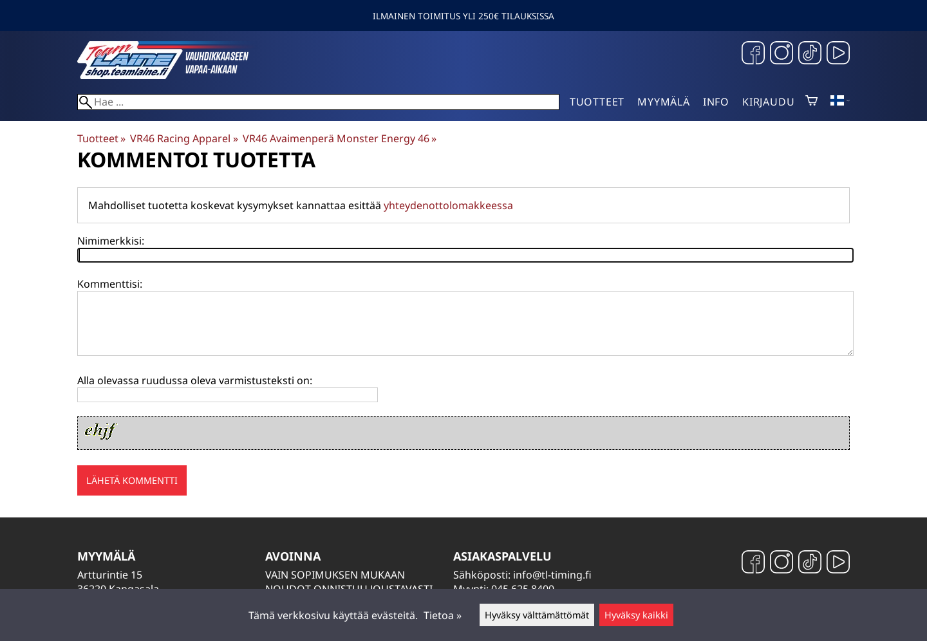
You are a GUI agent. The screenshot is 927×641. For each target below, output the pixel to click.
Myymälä (663, 102)
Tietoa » (443, 615)
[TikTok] (809, 54)
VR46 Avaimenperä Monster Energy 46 (339, 138)
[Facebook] (753, 54)
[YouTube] (838, 54)
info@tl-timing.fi (552, 575)
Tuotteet (597, 102)
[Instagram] (781, 54)
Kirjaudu (768, 102)
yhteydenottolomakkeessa (448, 205)
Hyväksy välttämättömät (537, 615)
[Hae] (318, 102)
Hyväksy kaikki (636, 615)
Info (716, 102)
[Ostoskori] (811, 102)
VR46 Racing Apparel (184, 138)
